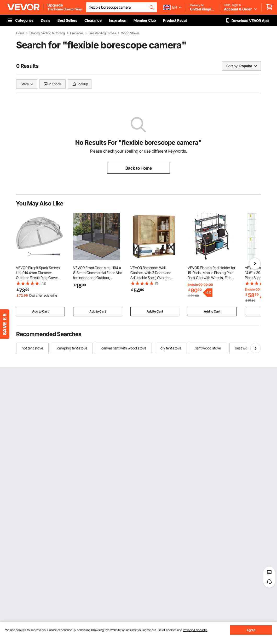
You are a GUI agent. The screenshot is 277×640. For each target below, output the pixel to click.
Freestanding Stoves (102, 33)
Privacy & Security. (195, 630)
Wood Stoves (130, 33)
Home (20, 33)
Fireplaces (76, 33)
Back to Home (138, 168)
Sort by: (232, 66)
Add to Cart (40, 311)
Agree (251, 630)
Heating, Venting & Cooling (47, 33)
